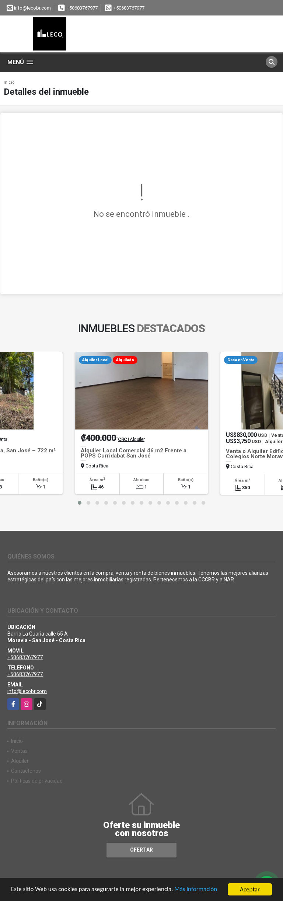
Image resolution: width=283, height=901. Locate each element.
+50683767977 (82, 8)
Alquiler (20, 761)
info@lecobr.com (27, 691)
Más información (196, 890)
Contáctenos (26, 771)
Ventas (19, 751)
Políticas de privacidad (37, 781)
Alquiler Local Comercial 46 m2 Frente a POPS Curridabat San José (133, 453)
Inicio (9, 82)
